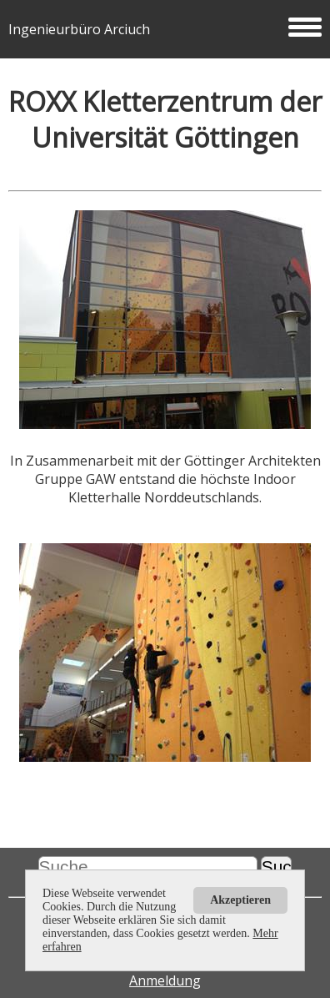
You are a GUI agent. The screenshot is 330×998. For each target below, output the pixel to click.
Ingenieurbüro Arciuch (165, 29)
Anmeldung (165, 980)
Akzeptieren (240, 900)
